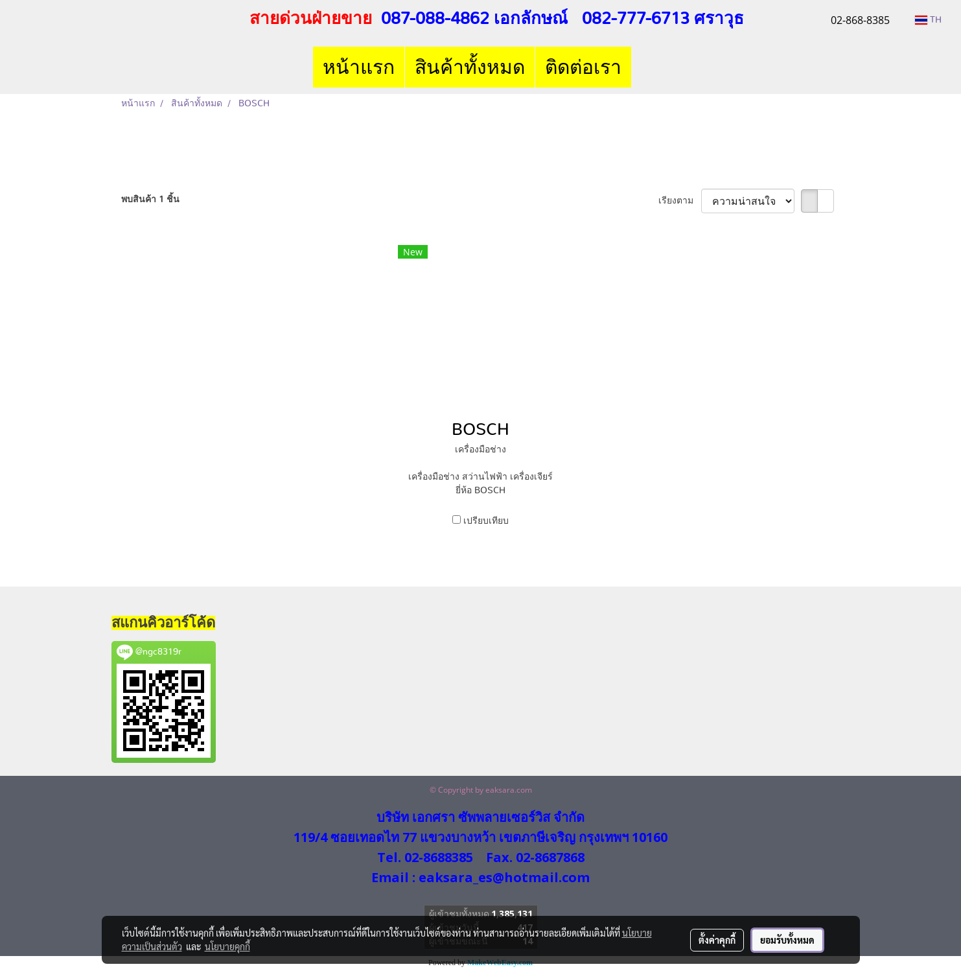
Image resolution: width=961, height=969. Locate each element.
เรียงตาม (679, 200)
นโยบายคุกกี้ (227, 946)
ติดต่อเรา (583, 67)
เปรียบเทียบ (486, 521)
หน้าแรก (359, 67)
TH (928, 20)
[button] (643, 67)
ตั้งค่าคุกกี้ (717, 940)
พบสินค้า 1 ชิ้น (150, 199)
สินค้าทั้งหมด (470, 67)
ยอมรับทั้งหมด (787, 940)
